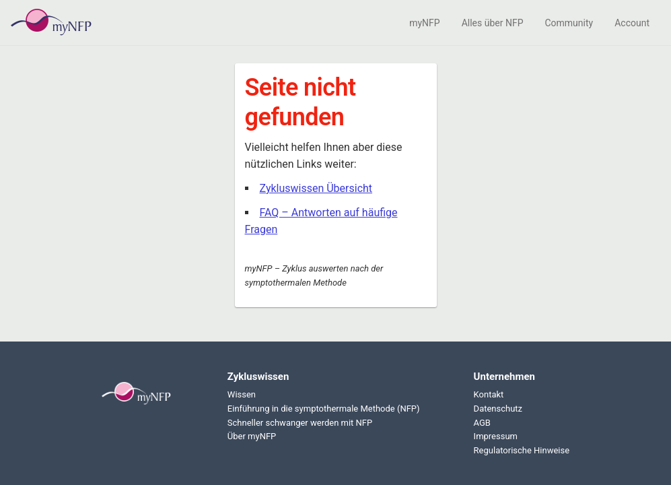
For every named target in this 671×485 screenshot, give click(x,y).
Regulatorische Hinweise (522, 450)
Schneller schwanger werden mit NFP (299, 423)
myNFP (424, 23)
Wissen (241, 394)
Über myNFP (251, 436)
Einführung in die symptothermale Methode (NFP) (323, 408)
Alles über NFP (493, 23)
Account (631, 23)
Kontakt (489, 394)
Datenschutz (498, 408)
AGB (482, 423)
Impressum (496, 436)
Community (568, 23)
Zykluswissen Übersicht (316, 188)
